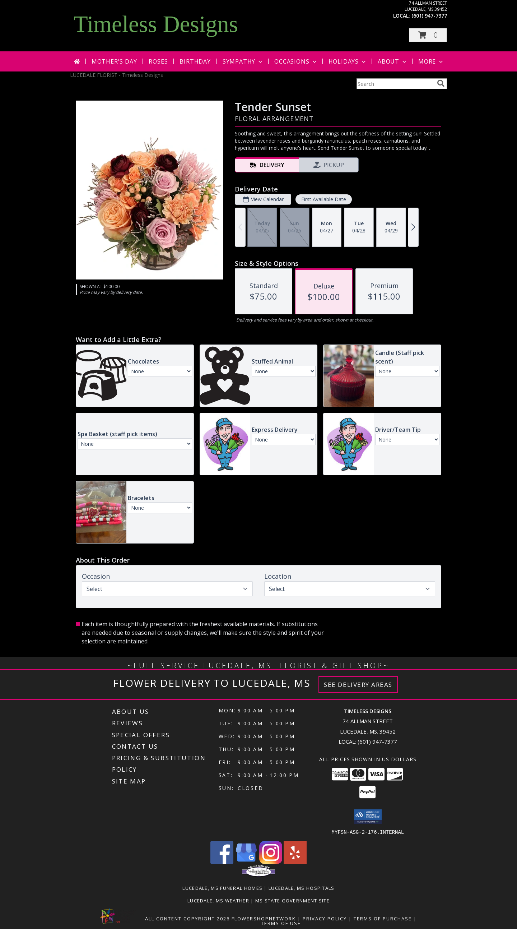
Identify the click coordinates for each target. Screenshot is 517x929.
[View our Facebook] (221, 861)
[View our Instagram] (270, 861)
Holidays (348, 61)
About (393, 61)
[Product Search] (395, 84)
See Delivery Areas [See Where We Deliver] (358, 684)
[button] (428, 35)
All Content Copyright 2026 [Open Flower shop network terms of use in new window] (187, 918)
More (431, 61)
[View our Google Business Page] (246, 861)
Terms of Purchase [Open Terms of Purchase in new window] (383, 918)
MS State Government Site (292, 900)
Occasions (296, 61)
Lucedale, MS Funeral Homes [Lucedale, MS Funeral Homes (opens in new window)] (222, 887)
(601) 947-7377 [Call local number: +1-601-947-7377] (429, 15)
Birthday (195, 61)
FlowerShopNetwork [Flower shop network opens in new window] (264, 918)
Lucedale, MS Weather (218, 900)
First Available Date (323, 199)
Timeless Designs (156, 24)
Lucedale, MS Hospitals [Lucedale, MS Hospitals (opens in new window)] (302, 887)
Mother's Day (114, 61)
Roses (158, 61)
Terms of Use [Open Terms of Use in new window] (281, 923)
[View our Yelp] (295, 861)
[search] (441, 83)
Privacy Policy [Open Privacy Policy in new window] (325, 918)
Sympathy (243, 61)
